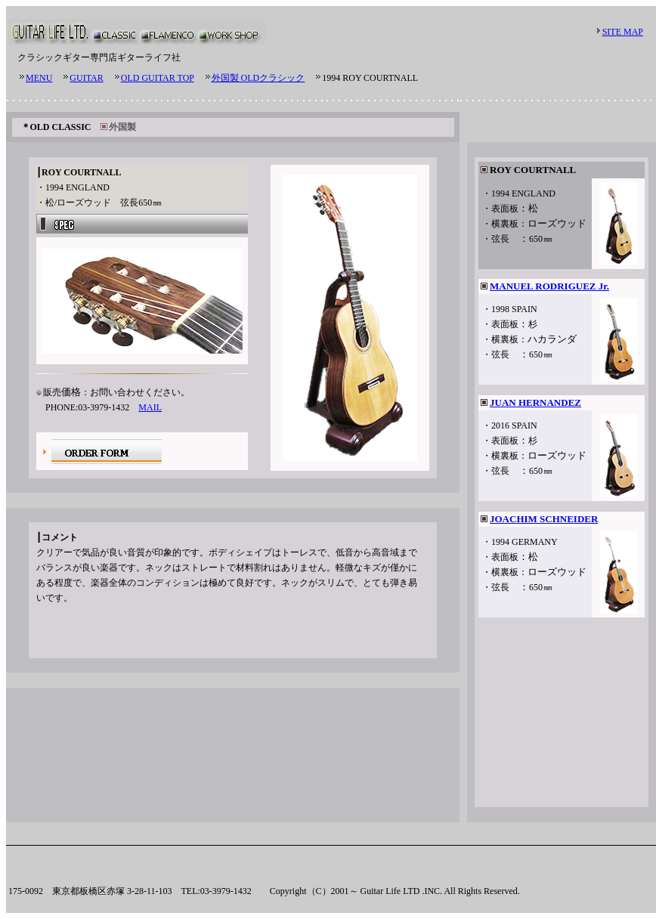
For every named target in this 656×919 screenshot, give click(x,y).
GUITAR (86, 78)
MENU (39, 78)
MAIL (150, 407)
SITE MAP (622, 31)
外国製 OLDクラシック (258, 78)
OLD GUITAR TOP (157, 78)
